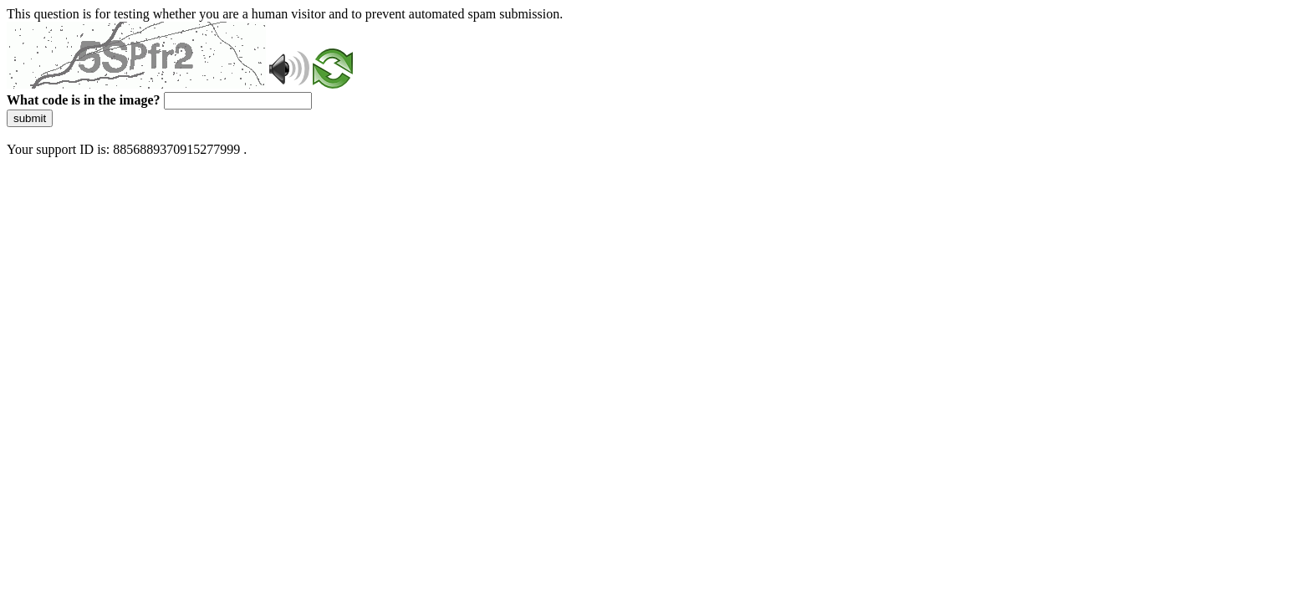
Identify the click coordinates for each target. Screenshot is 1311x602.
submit (29, 118)
